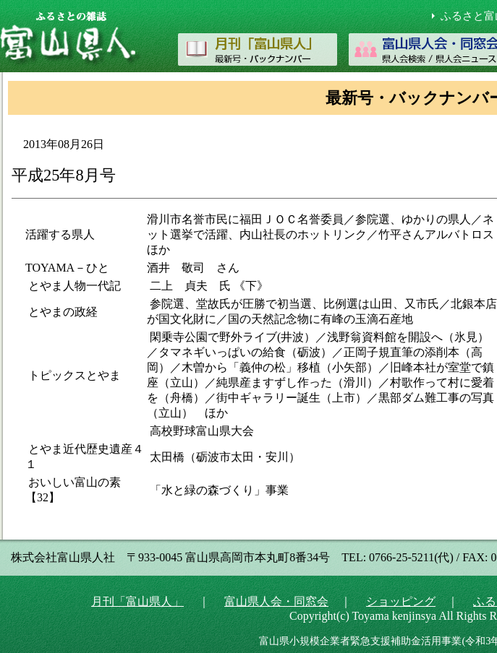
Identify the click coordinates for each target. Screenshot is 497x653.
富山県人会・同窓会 (276, 601)
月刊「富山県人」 (137, 601)
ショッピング (401, 601)
